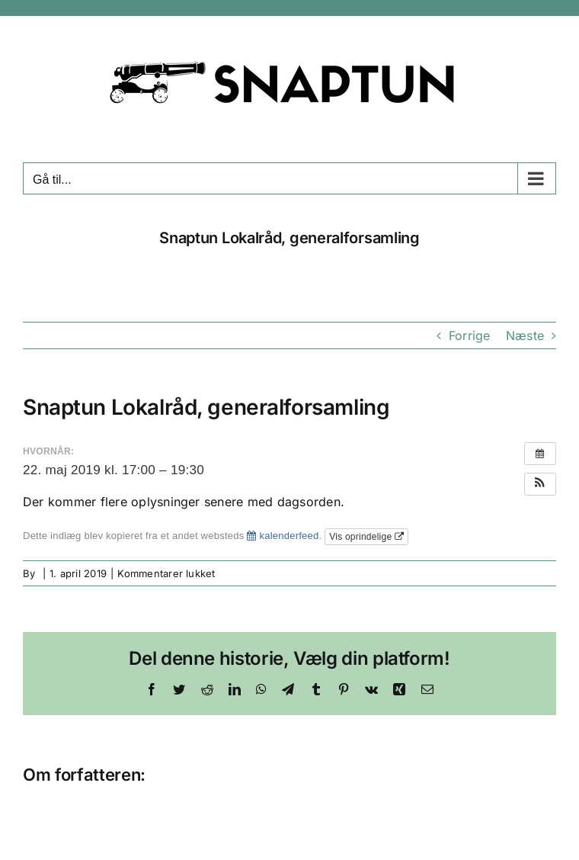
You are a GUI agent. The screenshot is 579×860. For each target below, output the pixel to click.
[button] (540, 484)
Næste (525, 335)
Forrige (470, 335)
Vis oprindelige (366, 536)
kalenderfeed (282, 535)
